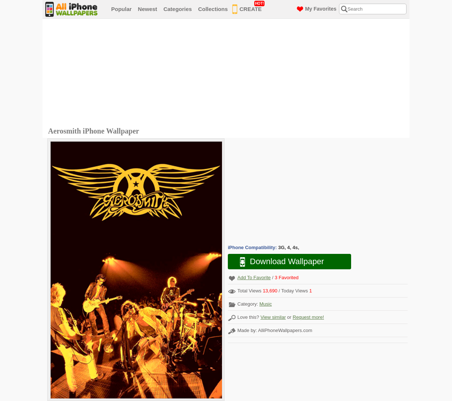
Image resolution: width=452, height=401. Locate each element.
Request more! (308, 317)
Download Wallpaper (278, 262)
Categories (177, 9)
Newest (147, 9)
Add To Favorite (254, 277)
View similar (273, 317)
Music (265, 304)
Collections (213, 9)
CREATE (248, 7)
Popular (121, 9)
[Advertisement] (227, 73)
